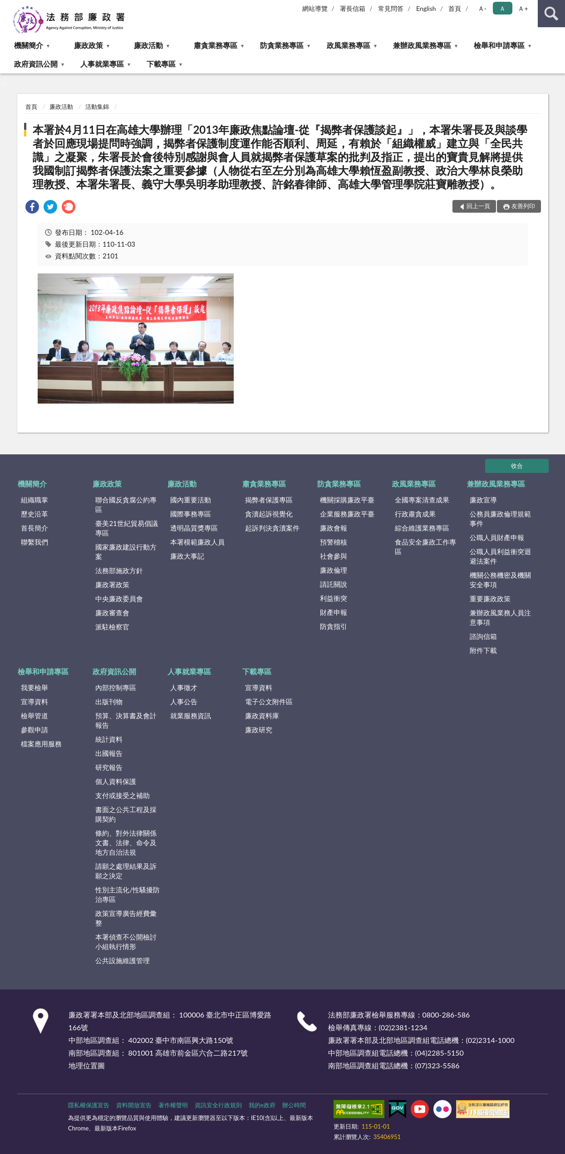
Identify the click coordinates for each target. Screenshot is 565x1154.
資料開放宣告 (134, 1105)
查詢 (551, 13)
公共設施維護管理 (122, 960)
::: (7, 6)
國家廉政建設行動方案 (126, 551)
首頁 (454, 8)
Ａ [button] (502, 8)
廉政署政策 (112, 584)
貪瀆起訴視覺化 (269, 514)
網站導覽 (315, 8)
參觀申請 (34, 730)
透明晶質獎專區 (194, 528)
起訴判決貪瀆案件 (272, 528)
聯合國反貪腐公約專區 (126, 504)
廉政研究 (258, 730)
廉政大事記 (187, 556)
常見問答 (390, 8)
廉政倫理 (333, 570)
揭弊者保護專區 (269, 500)
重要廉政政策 (490, 598)
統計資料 (109, 739)
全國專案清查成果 (422, 500)
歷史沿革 (34, 514)
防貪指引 (333, 626)
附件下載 (483, 650)
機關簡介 (28, 45)
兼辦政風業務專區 (422, 45)
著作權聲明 (173, 1105)
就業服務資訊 (190, 715)
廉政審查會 (112, 613)
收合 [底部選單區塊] (517, 465)
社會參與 (333, 556)
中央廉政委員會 (119, 598)
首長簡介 (34, 528)
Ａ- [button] (482, 8)
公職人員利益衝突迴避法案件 (500, 556)
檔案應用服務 (41, 744)
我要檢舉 (34, 687)
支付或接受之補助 (122, 795)
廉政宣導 (483, 500)
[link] (32, 208)
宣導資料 (34, 701)
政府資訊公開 (36, 63)
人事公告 (183, 701)
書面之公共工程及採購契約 (126, 814)
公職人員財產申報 (497, 537)
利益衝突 (333, 598)
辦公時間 (294, 1105)
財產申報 (333, 612)
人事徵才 (183, 687)
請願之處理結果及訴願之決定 (126, 871)
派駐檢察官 (112, 627)
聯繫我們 (34, 542)
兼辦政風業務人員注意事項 (500, 617)
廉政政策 (88, 45)
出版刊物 (109, 701)
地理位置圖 (87, 1065)
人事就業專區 (102, 63)
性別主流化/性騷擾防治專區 (127, 894)
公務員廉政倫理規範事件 (500, 518)
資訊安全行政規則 (218, 1105)
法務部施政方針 (119, 570)
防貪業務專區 (282, 45)
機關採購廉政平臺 (347, 500)
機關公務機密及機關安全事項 (500, 580)
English (426, 8)
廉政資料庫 (262, 715)
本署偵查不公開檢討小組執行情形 (126, 941)
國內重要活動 (190, 500)
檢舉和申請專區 (499, 45)
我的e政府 (262, 1105)
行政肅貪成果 (415, 514)
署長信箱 (352, 8)
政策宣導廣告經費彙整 (126, 918)
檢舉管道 (34, 715)
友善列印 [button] (523, 205)
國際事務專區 (190, 514)
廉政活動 (148, 45)
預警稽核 (333, 542)
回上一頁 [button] (478, 205)
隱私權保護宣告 (88, 1105)
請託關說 (333, 584)
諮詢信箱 (483, 636)
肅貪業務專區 (215, 45)
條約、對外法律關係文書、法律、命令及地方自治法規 (126, 842)
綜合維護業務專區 (422, 528)
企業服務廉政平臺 (347, 514)
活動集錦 (97, 106)
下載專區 (161, 63)
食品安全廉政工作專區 (425, 546)
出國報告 (109, 753)
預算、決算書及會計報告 (126, 720)
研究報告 (109, 767)
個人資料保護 (115, 781)
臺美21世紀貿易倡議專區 (126, 528)
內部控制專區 (115, 687)
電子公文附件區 (269, 701)
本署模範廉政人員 (197, 542)
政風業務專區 (348, 45)
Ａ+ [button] (523, 8)
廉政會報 (333, 528)
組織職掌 (34, 500)
